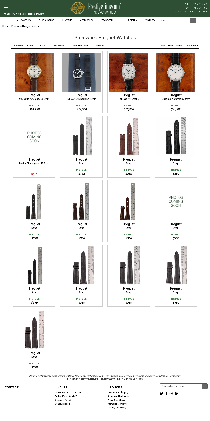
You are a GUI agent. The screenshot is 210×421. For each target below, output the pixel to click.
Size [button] (43, 45)
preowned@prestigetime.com (190, 11)
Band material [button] (81, 45)
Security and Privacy (117, 407)
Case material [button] (60, 45)
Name (179, 45)
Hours (62, 387)
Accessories (87, 20)
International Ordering (118, 404)
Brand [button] (31, 45)
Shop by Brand (46, 20)
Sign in (132, 20)
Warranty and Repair (117, 400)
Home (5, 26)
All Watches (24, 20)
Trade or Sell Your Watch (14, 404)
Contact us (8, 407)
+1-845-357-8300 (10, 396)
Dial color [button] (100, 45)
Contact (12, 387)
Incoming (67, 20)
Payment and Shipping (118, 392)
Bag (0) (150, 20)
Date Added (192, 45)
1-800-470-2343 (10, 392)
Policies (116, 387)
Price (170, 45)
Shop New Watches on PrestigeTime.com (24, 14)
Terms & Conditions (121, 417)
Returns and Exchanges (118, 396)
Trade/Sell (108, 20)
